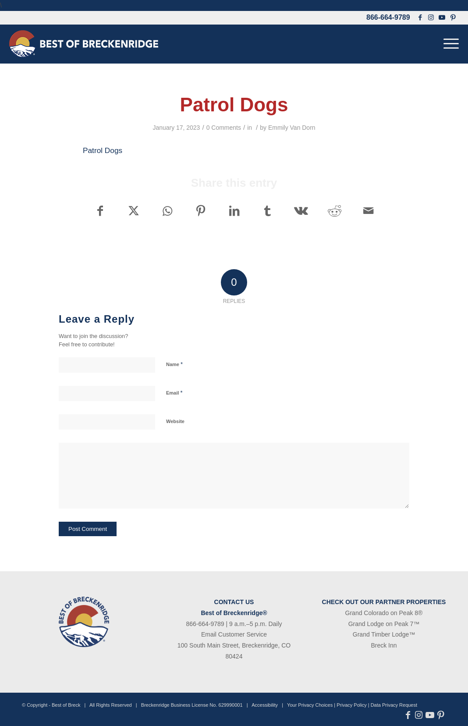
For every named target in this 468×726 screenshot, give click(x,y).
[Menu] (448, 44)
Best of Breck (66, 705)
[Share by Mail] (368, 211)
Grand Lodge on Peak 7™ (384, 623)
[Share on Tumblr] (267, 211)
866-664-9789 (388, 17)
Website (175, 421)
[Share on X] (133, 211)
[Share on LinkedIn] (234, 211)
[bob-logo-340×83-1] (83, 44)
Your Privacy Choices (310, 705)
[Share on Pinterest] (200, 211)
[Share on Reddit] (334, 211)
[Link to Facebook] (420, 17)
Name (174, 364)
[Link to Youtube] (442, 17)
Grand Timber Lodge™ (384, 634)
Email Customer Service (234, 634)
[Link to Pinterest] (453, 17)
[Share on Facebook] (100, 211)
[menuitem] (448, 44)
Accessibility (265, 705)
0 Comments (223, 127)
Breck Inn (384, 645)
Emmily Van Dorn (292, 127)
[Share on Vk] (301, 211)
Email (174, 392)
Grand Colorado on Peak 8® (384, 612)
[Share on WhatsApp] (167, 211)
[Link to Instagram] (431, 17)
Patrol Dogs (102, 150)
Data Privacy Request (394, 705)
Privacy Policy (351, 705)
